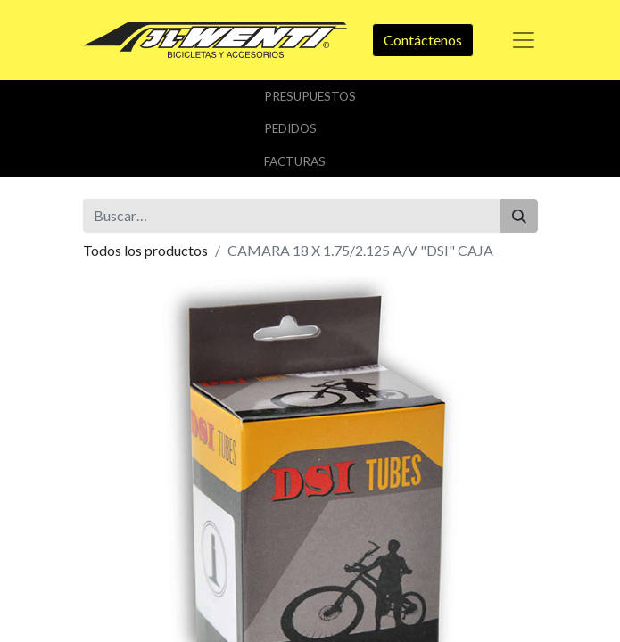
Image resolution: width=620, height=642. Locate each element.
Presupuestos (310, 96)
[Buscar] (519, 216)
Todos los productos (145, 250)
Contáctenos (423, 39)
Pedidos (290, 128)
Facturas (295, 161)
